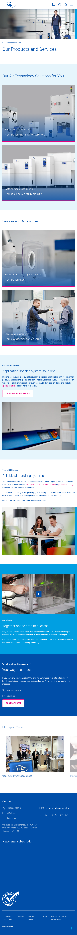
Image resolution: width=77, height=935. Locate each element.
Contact (44, 917)
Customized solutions (18, 393)
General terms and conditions (59, 918)
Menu (71, 4)
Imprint (21, 917)
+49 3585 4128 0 (14, 690)
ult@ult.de (11, 696)
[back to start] (71, 928)
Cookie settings (8, 918)
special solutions (9, 386)
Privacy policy (30, 918)
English (59, 4)
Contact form (54, 4)
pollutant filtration (48, 484)
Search (65, 4)
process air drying (65, 484)
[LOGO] (10, 4)
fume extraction (33, 484)
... (2, 42)
